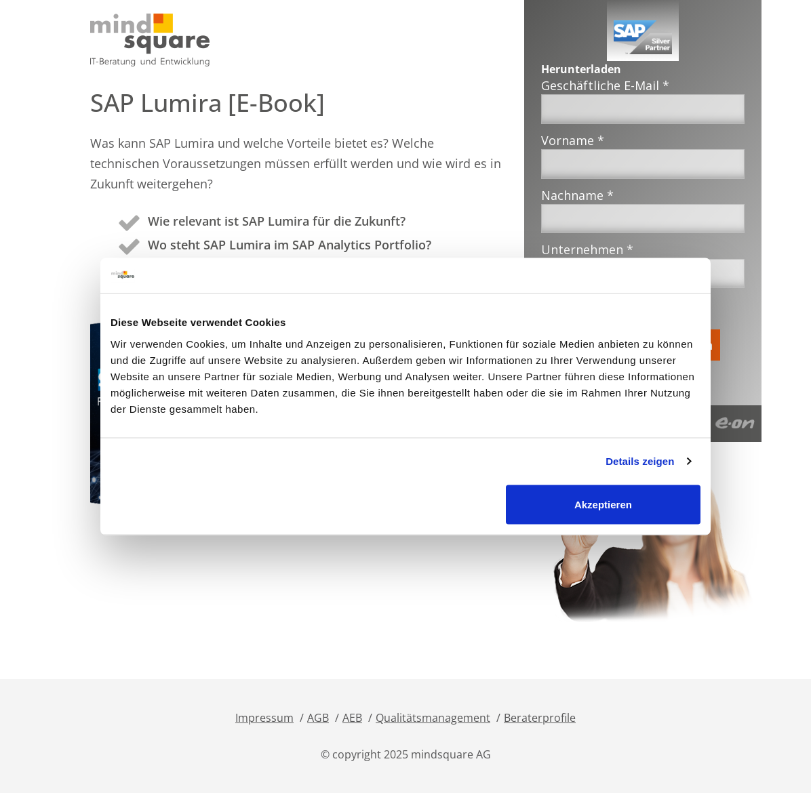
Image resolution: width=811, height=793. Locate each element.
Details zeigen (640, 461)
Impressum (264, 717)
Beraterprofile (540, 717)
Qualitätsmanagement (433, 717)
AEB (352, 717)
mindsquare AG (451, 754)
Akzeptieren (603, 504)
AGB (318, 717)
